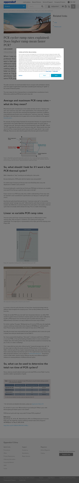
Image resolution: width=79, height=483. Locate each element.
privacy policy (48, 71)
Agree (56, 75)
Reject (44, 75)
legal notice (55, 71)
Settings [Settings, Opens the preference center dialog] (20, 75)
